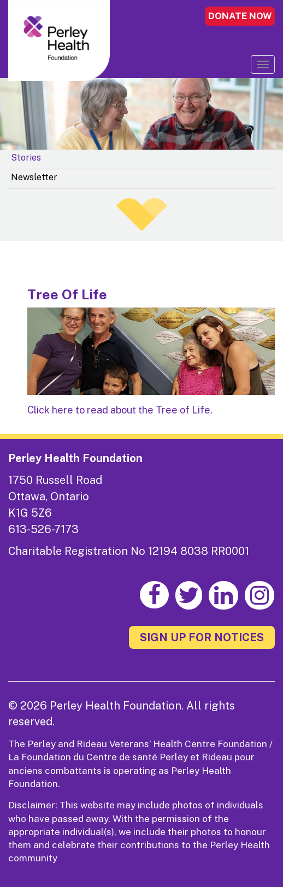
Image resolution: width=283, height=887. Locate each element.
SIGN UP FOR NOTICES (202, 637)
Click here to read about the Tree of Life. (120, 410)
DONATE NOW (240, 15)
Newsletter (34, 177)
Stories (26, 157)
